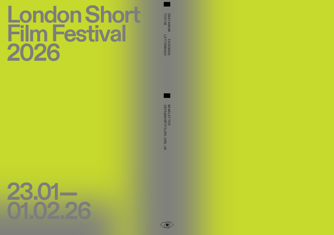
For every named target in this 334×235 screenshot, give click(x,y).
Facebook (169, 47)
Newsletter (169, 114)
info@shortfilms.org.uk (165, 127)
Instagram (169, 22)
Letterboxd (165, 45)
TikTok (165, 19)
